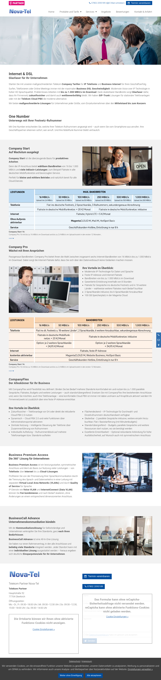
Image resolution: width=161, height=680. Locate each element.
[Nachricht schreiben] (158, 339)
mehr (12, 238)
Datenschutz (74, 661)
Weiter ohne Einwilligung (71, 675)
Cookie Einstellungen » (44, 629)
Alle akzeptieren (94, 675)
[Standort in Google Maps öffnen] (158, 345)
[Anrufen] (158, 334)
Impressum (87, 661)
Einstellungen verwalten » (140, 669)
